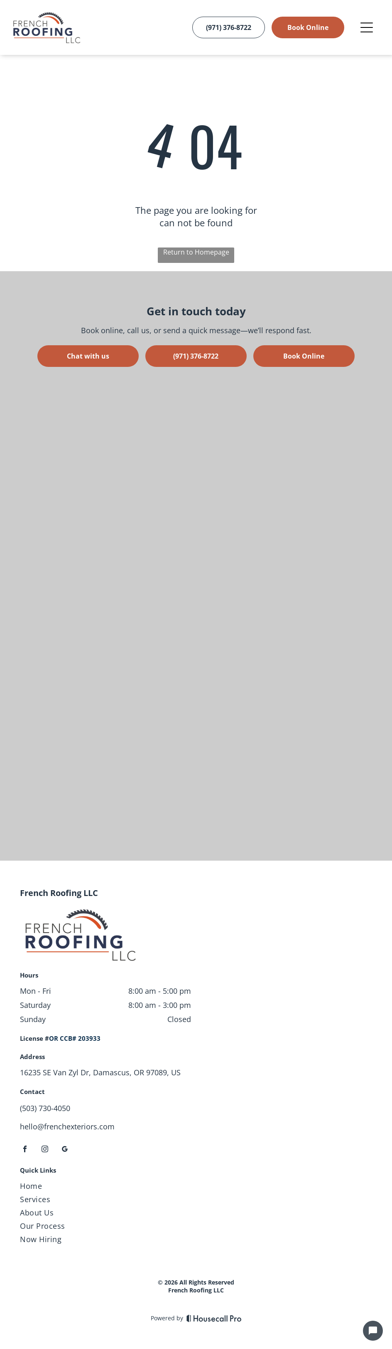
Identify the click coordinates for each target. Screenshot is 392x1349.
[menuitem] (196, 1187)
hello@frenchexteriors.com (67, 1126)
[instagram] (45, 1150)
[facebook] (25, 1150)
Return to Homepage (196, 252)
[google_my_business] (65, 1150)
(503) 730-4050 (45, 1108)
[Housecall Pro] (214, 1318)
